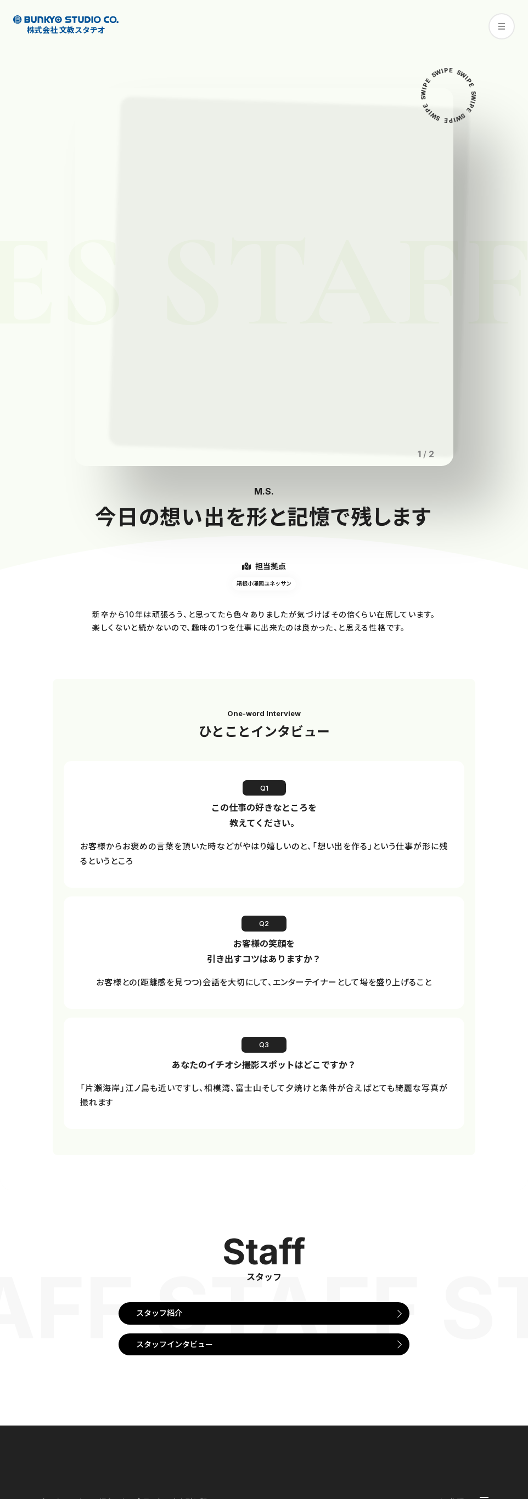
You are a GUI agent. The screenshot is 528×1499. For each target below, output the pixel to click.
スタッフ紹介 (159, 1313)
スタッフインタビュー (174, 1344)
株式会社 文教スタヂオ (66, 25)
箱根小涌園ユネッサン (264, 583)
